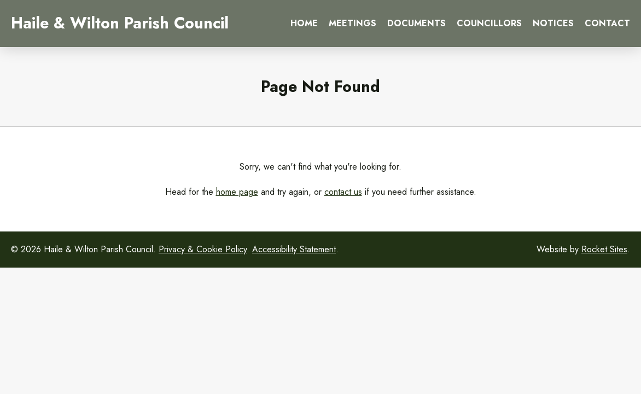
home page (237, 192)
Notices (553, 23)
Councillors (489, 23)
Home (304, 23)
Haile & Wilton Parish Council (120, 23)
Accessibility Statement (294, 249)
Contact (607, 23)
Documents (416, 23)
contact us (343, 192)
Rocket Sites (604, 249)
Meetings (352, 23)
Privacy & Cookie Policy (203, 249)
